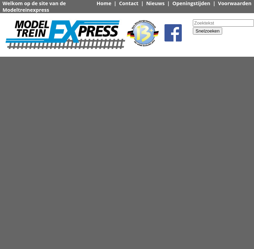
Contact (128, 3)
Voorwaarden (235, 3)
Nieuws (155, 3)
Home (104, 3)
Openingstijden (191, 3)
